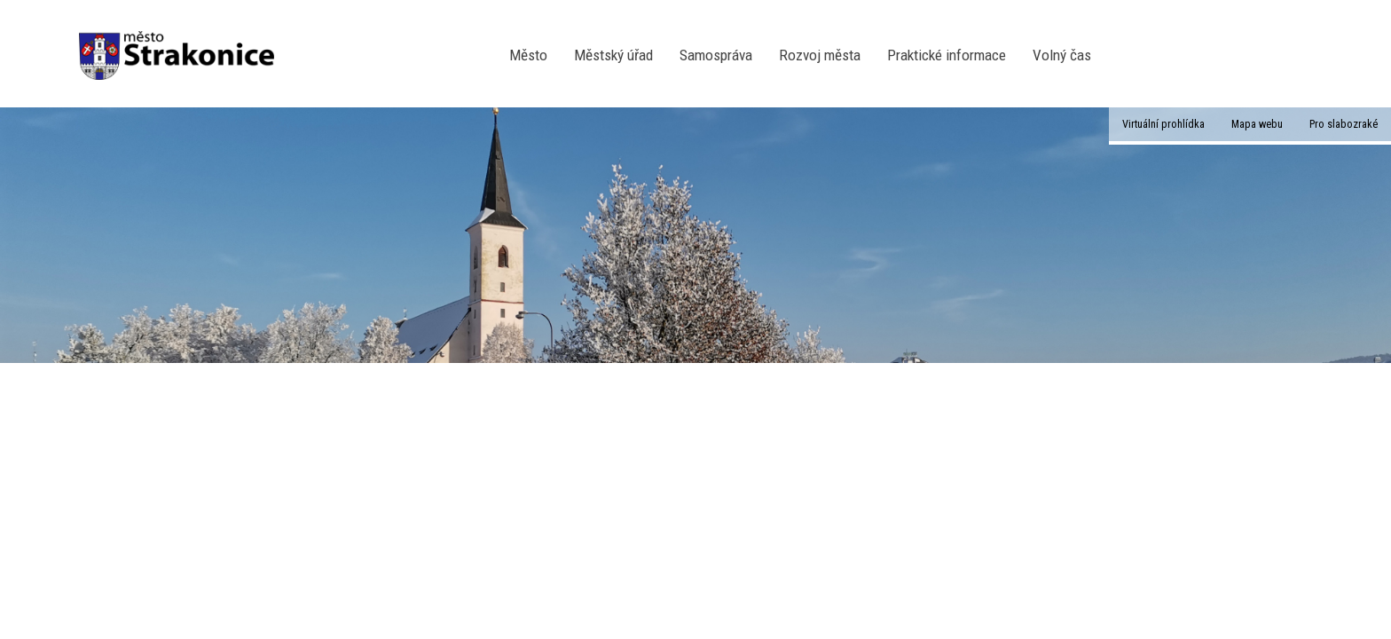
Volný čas (1062, 55)
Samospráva (716, 55)
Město (528, 55)
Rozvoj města (820, 55)
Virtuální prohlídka (1163, 123)
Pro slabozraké (1343, 123)
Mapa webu (1257, 123)
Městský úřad (613, 55)
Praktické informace (946, 55)
